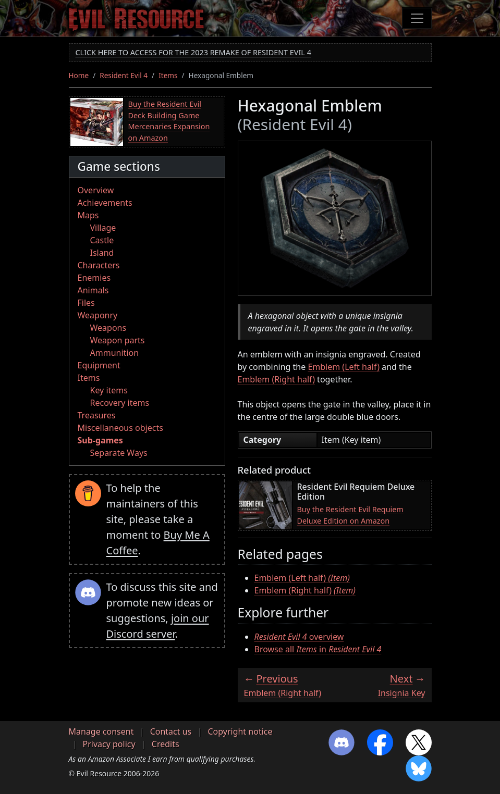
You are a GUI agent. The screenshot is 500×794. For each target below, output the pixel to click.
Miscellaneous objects (120, 427)
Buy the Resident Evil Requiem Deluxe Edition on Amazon (350, 515)
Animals (93, 290)
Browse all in (318, 649)
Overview (96, 190)
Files (86, 302)
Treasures (97, 415)
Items (167, 75)
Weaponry (98, 315)
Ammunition (114, 352)
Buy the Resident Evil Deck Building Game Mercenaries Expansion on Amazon (169, 121)
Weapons (108, 327)
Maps (88, 215)
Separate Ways (119, 452)
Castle (102, 240)
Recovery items (120, 402)
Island (102, 252)
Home (79, 75)
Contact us (171, 731)
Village (103, 227)
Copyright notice (240, 731)
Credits (165, 744)
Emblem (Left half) (344, 367)
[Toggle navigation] (417, 18)
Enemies (94, 277)
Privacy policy (109, 744)
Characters (99, 265)
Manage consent (101, 731)
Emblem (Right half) (276, 379)
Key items (109, 390)
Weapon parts (117, 340)
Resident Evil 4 (124, 75)
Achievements (105, 202)
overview (299, 636)
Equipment (99, 365)
